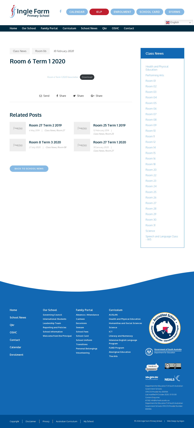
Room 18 (151, 164)
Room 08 (61, 147)
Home (13, 28)
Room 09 (151, 125)
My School (89, 421)
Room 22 (151, 175)
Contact (129, 28)
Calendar (77, 11)
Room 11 (150, 136)
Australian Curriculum (66, 421)
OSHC (115, 28)
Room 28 (151, 208)
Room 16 (151, 158)
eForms (174, 11)
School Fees (82, 331)
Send (44, 95)
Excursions (81, 323)
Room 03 (151, 91)
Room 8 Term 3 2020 (45, 142)
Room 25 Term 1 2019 (109, 125)
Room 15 (151, 153)
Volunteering (82, 352)
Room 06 (40, 51)
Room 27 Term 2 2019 (45, 125)
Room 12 (151, 142)
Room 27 (60, 130)
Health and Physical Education (157, 68)
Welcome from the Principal (57, 336)
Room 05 (151, 103)
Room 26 (151, 197)
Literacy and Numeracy (121, 336)
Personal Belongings (86, 348)
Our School (29, 28)
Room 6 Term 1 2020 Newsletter (62, 77)
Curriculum (69, 28)
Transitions (82, 344)
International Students (54, 319)
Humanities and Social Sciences (125, 323)
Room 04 (151, 97)
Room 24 (151, 186)
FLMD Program (116, 347)
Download (87, 77)
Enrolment (122, 11)
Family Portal (49, 28)
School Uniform (84, 340)
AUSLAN (113, 314)
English (172, 23)
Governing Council (52, 314)
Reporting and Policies (54, 327)
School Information (53, 331)
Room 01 (151, 80)
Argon (181, 421)
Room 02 (151, 86)
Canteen (80, 319)
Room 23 (151, 180)
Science (150, 230)
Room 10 (151, 130)
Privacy (46, 421)
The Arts (113, 356)
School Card (150, 11)
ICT (111, 331)
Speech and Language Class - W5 (162, 238)
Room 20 (151, 169)
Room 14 (151, 147)
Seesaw (80, 327)
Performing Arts (155, 75)
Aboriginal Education (120, 352)
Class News (19, 51)
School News (89, 28)
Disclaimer (31, 421)
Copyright (14, 421)
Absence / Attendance (87, 314)
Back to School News (29, 168)
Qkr (104, 28)
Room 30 (151, 219)
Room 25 (109, 133)
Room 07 (151, 114)
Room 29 (151, 214)
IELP (99, 11)
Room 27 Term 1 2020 (109, 142)
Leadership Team (52, 323)
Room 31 (150, 225)
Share (61, 95)
